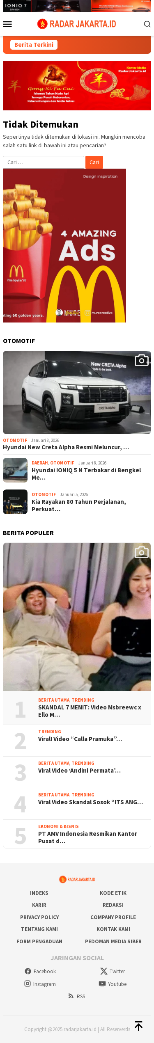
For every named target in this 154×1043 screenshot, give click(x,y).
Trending (82, 700)
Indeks (39, 893)
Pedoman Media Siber (113, 941)
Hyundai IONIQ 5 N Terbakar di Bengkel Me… (86, 474)
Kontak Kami (113, 929)
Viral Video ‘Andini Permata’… (79, 770)
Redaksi (113, 904)
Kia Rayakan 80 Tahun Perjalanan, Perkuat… (79, 505)
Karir (39, 904)
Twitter (112, 971)
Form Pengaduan (39, 941)
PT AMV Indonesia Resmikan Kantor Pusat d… (87, 837)
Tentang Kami (39, 929)
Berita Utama (53, 700)
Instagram (40, 984)
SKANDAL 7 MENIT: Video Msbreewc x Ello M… (89, 711)
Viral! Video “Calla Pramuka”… (80, 739)
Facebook (40, 971)
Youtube (112, 984)
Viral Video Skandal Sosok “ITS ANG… (90, 802)
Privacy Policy (39, 917)
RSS (76, 996)
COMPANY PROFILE (113, 917)
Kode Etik (113, 893)
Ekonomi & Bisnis (58, 826)
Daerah (40, 463)
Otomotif (15, 440)
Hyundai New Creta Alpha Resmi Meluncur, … (66, 447)
